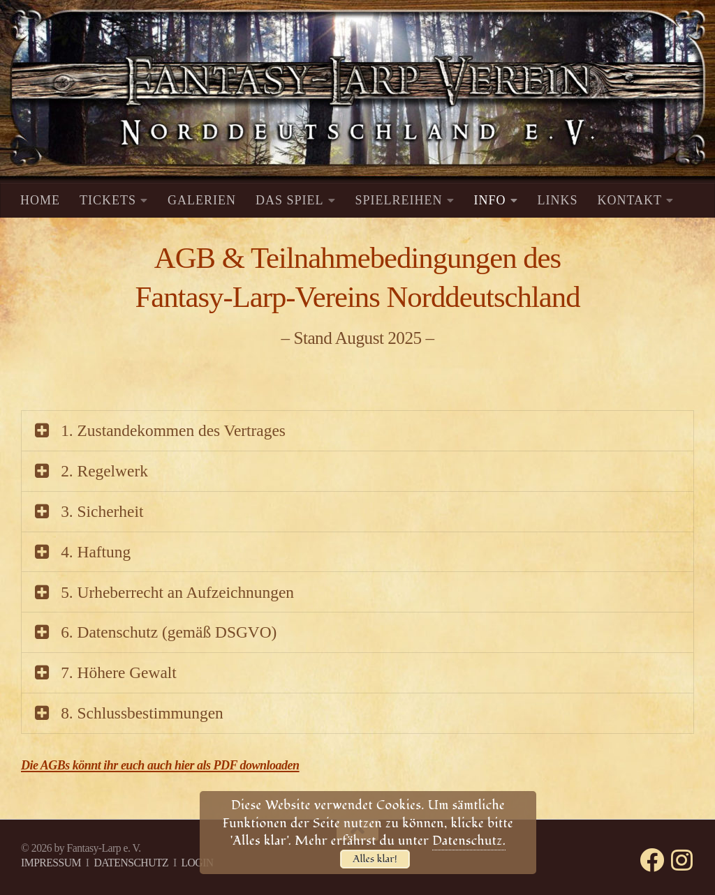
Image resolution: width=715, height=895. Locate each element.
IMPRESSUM (51, 862)
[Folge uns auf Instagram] (682, 860)
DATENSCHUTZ (131, 862)
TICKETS (108, 200)
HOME (40, 200)
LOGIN (197, 862)
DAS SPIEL (290, 200)
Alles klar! (375, 859)
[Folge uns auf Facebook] (652, 860)
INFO (490, 200)
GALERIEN (202, 200)
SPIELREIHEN (399, 200)
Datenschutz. (469, 841)
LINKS (558, 200)
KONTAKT (630, 200)
